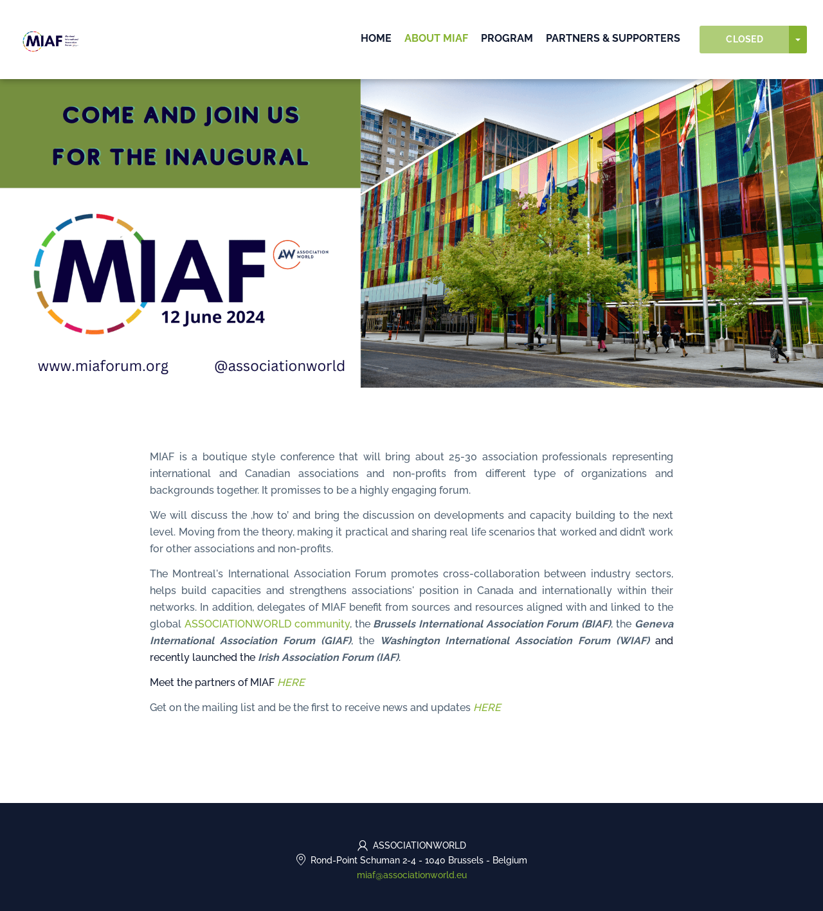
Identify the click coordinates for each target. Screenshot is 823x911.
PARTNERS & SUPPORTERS (613, 38)
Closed (744, 39)
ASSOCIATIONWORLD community (267, 624)
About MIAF (436, 38)
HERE (291, 682)
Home (376, 38)
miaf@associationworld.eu (412, 875)
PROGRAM (507, 38)
